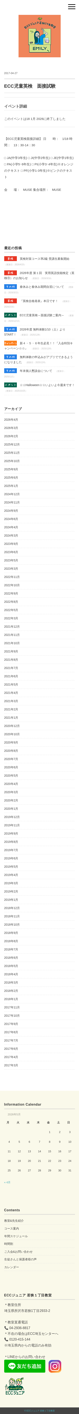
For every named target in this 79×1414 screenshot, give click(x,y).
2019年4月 (11, 875)
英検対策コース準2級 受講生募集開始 (37, 258)
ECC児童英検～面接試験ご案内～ (34, 315)
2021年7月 (11, 668)
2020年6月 (11, 767)
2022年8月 (11, 601)
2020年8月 (11, 750)
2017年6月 (11, 1048)
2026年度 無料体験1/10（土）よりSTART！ (34, 331)
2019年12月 (12, 817)
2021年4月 (11, 692)
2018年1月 (11, 999)
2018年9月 (11, 933)
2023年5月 (11, 560)
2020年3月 (11, 792)
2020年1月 (11, 808)
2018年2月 (11, 990)
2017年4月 (11, 1057)
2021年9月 (11, 651)
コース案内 (11, 1228)
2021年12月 (12, 626)
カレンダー (11, 1267)
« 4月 (7, 1182)
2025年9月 (11, 469)
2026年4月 (11, 419)
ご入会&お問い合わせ (18, 1251)
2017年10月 (12, 1015)
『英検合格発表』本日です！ (31, 300)
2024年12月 (12, 494)
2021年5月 (11, 684)
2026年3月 (11, 428)
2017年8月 (11, 1032)
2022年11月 (12, 577)
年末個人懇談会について (28, 370)
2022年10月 (12, 585)
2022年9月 (11, 593)
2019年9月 (11, 833)
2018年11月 (12, 916)
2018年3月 (11, 982)
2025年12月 (12, 444)
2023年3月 (11, 568)
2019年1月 (11, 899)
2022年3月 (11, 618)
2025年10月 (12, 461)
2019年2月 (11, 891)
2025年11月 (12, 452)
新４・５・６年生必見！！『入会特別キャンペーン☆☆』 (38, 345)
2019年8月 (11, 841)
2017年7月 (11, 1040)
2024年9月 (11, 510)
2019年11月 (12, 825)
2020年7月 (11, 759)
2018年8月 (11, 941)
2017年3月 (11, 1065)
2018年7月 (11, 949)
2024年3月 (11, 535)
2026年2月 (11, 436)
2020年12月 (12, 726)
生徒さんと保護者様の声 (20, 1259)
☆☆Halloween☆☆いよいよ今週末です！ (39, 384)
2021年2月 (11, 709)
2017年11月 (12, 1007)
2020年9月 (11, 742)
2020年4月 (11, 784)
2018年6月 (11, 957)
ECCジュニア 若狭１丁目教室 (41, 1411)
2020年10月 (12, 734)
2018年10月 (12, 924)
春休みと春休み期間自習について (34, 286)
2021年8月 (11, 659)
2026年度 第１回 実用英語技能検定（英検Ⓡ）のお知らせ (39, 275)
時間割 (8, 1243)
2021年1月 (11, 717)
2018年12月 (12, 908)
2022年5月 (11, 610)
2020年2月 (11, 800)
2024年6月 (11, 519)
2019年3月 (11, 883)
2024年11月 (12, 502)
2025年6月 (11, 477)
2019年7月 (11, 850)
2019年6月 (11, 858)
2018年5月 (11, 966)
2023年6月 (11, 552)
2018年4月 (11, 974)
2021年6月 (11, 676)
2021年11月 (12, 635)
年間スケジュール (16, 1236)
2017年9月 (11, 1024)
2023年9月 (11, 543)
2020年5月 (11, 775)
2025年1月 (11, 486)
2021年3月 (11, 701)
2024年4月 (11, 527)
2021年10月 (12, 643)
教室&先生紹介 (14, 1220)
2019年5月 (11, 866)
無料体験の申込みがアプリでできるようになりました (38, 359)
